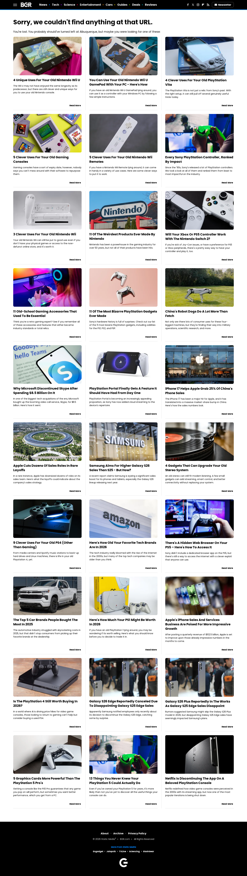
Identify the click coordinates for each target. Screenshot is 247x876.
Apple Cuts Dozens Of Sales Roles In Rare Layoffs (45, 468)
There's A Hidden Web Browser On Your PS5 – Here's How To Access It (196, 545)
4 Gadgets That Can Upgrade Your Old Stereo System (196, 468)
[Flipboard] (203, 4)
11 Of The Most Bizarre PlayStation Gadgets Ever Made (123, 313)
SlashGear (148, 851)
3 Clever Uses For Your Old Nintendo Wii (44, 234)
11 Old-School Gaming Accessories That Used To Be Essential (45, 313)
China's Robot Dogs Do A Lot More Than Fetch (196, 313)
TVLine (122, 851)
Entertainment (90, 4)
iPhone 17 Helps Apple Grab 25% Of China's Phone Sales (199, 391)
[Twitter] (193, 4)
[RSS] (208, 4)
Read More (75, 105)
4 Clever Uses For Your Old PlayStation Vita (196, 82)
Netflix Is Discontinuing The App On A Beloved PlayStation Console (194, 780)
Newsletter (223, 4)
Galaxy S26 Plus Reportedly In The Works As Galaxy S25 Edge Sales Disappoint (197, 703)
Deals (136, 4)
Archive (118, 833)
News (43, 4)
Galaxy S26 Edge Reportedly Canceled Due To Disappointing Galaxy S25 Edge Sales (123, 703)
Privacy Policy (137, 833)
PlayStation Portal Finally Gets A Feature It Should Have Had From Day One (123, 390)
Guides (122, 4)
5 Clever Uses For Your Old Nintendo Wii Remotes (120, 159)
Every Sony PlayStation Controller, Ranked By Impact (199, 159)
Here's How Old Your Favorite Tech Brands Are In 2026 (122, 545)
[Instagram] (198, 4)
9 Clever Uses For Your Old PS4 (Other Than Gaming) (43, 545)
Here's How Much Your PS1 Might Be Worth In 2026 (122, 622)
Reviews (151, 4)
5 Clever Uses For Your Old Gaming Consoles (41, 159)
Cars (109, 4)
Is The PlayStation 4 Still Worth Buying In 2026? (45, 703)
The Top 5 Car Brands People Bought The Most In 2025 (45, 622)
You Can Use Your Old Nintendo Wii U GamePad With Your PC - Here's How (118, 82)
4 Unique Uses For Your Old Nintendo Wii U (46, 80)
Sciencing (134, 851)
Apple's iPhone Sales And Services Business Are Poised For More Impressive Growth (197, 624)
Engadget (98, 851)
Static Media (108, 839)
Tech (55, 4)
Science (69, 4)
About (105, 833)
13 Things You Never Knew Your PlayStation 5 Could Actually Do (114, 780)
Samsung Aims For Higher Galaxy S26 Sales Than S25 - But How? (119, 468)
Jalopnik (111, 851)
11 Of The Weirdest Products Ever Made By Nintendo (122, 236)
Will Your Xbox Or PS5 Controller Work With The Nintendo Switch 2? (195, 236)
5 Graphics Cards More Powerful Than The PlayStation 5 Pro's (46, 780)
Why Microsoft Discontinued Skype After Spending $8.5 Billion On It (45, 390)
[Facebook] (188, 4)
